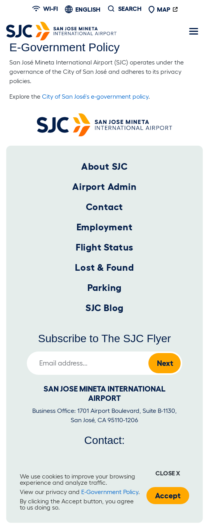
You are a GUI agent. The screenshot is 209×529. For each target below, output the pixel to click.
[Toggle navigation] (193, 31)
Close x (167, 473)
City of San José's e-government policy (95, 96)
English (87, 9)
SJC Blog (104, 308)
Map (159, 9)
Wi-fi (45, 8)
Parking (104, 287)
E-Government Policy (109, 491)
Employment (105, 227)
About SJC (104, 166)
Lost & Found (104, 267)
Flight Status (104, 247)
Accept (168, 495)
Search (129, 8)
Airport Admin (104, 186)
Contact (105, 207)
